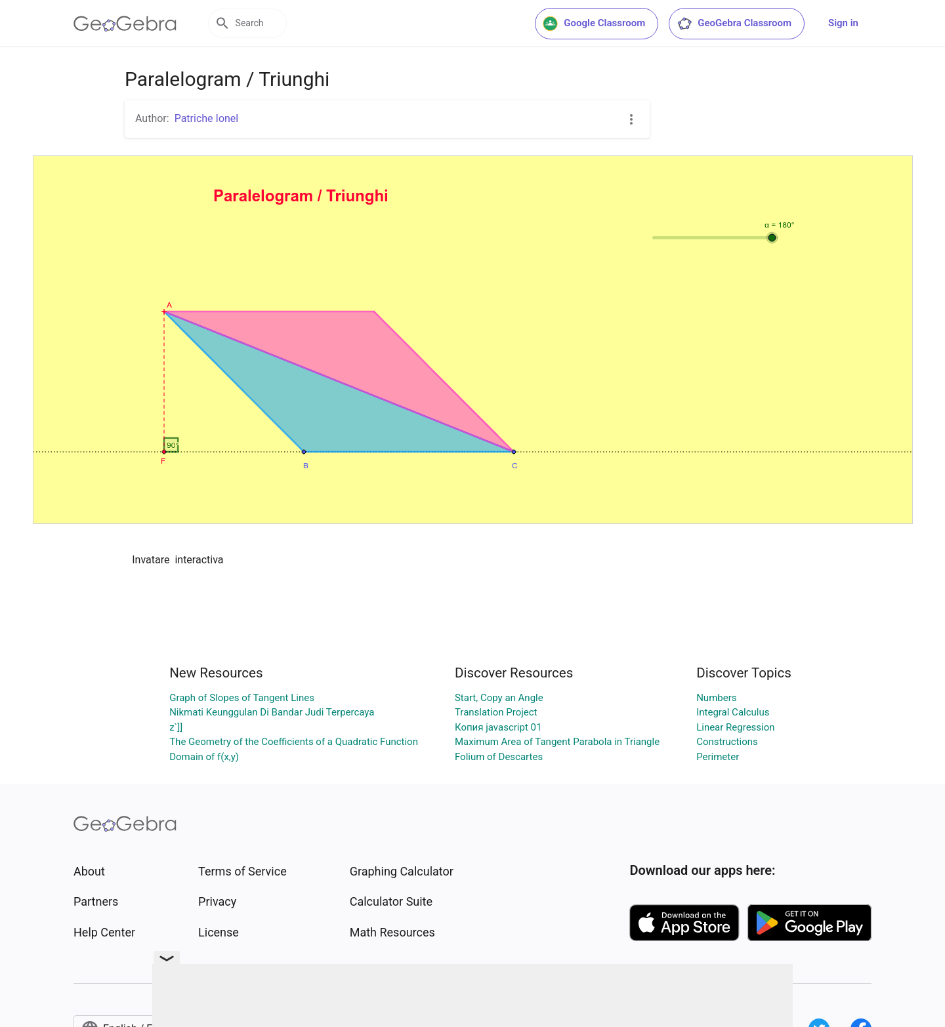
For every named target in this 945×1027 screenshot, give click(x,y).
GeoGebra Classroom (734, 23)
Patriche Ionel (207, 118)
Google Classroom (594, 23)
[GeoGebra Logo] (125, 23)
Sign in (843, 23)
